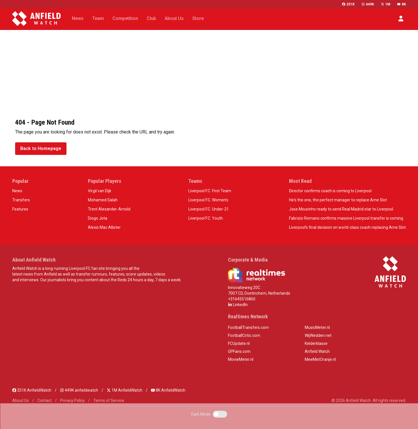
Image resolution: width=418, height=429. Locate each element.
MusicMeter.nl (317, 327)
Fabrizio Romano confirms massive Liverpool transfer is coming (346, 218)
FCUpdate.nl (239, 343)
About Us (20, 400)
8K (401, 4)
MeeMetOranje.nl (320, 359)
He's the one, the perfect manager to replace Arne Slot (338, 200)
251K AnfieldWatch (31, 390)
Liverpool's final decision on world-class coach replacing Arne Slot (347, 227)
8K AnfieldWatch (168, 390)
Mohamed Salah (103, 200)
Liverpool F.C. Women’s (208, 200)
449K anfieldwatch (79, 390)
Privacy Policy (72, 400)
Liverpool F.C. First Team (209, 191)
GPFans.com (239, 351)
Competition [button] (125, 18)
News (17, 191)
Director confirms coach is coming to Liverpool (330, 191)
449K (368, 4)
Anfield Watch (317, 351)
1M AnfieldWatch (124, 390)
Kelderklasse (316, 343)
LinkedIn (238, 304)
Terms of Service (108, 400)
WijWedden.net (318, 335)
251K (348, 4)
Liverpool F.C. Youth (205, 218)
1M (385, 4)
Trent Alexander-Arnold (109, 209)
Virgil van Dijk (99, 191)
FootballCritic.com (244, 335)
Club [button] (151, 18)
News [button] (78, 18)
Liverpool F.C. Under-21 (208, 209)
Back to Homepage (40, 148)
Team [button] (98, 18)
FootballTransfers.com (248, 327)
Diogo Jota (97, 218)
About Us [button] (174, 18)
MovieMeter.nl (240, 359)
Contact (44, 400)
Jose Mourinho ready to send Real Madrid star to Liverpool (341, 209)
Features (20, 209)
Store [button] (198, 18)
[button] (401, 18)
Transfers (21, 200)
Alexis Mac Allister (104, 227)
